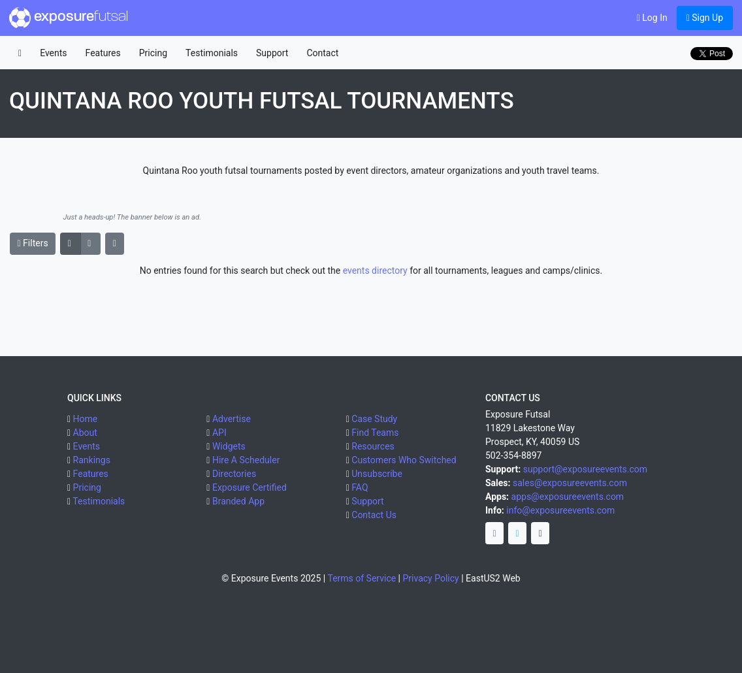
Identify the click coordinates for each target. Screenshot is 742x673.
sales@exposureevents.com (570, 483)
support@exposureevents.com (585, 469)
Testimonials (212, 53)
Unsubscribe (376, 473)
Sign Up (704, 17)
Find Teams (374, 432)
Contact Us (373, 515)
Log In (652, 17)
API (219, 432)
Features (103, 53)
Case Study (374, 419)
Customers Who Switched (403, 460)
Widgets (229, 446)
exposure (68, 17)
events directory (375, 270)
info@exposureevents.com (560, 510)
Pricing (153, 53)
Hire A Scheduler (246, 460)
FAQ (359, 487)
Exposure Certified (249, 487)
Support (272, 53)
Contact (322, 53)
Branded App (238, 501)
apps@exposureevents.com (567, 496)
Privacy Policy (431, 578)
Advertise (231, 419)
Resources (373, 446)
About (85, 432)
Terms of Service (361, 578)
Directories (234, 473)
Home (85, 419)
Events (53, 53)
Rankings (91, 460)
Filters (33, 243)
